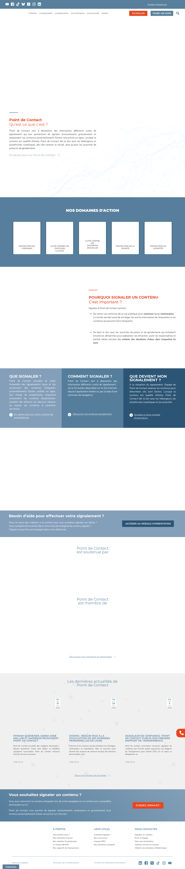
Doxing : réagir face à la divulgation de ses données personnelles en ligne (89, 738)
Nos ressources (100, 838)
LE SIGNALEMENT (45, 13)
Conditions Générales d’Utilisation (110, 863)
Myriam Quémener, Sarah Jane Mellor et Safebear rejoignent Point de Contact (36, 738)
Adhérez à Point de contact (147, 844)
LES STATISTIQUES (77, 13)
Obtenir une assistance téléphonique (151, 848)
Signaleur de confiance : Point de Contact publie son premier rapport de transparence (147, 738)
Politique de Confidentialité (66, 863)
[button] (138, 5)
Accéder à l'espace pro (157, 4)
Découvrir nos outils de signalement (92, 414)
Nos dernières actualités (104, 844)
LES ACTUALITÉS (93, 13)
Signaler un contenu (143, 834)
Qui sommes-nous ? (61, 834)
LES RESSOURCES (61, 13)
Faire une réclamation (144, 841)
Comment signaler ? (102, 834)
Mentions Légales (20, 863)
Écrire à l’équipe (141, 838)
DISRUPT (105, 13)
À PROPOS (33, 13)
